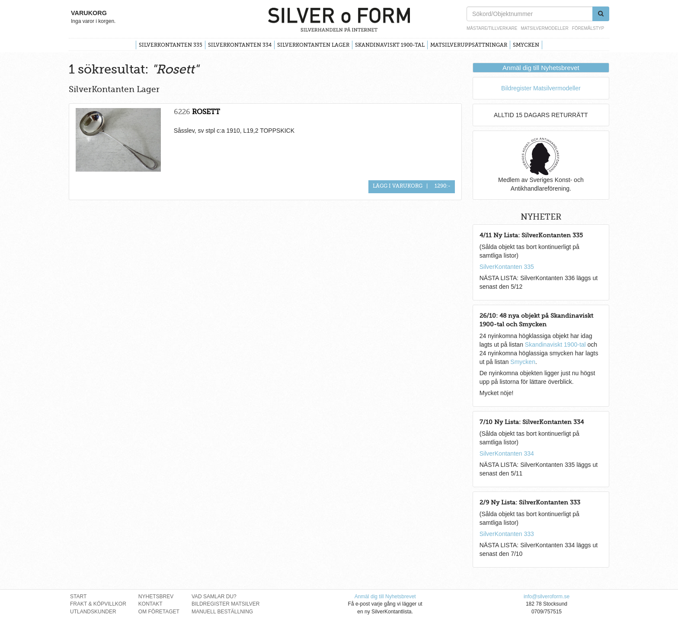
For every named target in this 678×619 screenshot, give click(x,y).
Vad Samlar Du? (214, 596)
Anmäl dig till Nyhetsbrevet (540, 67)
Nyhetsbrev (155, 596)
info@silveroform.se (546, 596)
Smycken (526, 45)
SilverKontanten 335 (170, 45)
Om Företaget (158, 612)
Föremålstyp (588, 28)
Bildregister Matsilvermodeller (541, 88)
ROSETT (206, 112)
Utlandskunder (93, 612)
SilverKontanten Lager (313, 45)
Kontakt (150, 604)
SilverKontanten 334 (240, 45)
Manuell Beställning (222, 612)
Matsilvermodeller (544, 28)
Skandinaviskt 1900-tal (390, 45)
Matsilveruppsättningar (468, 45)
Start (78, 596)
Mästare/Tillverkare (492, 28)
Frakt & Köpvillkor (98, 604)
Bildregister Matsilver (226, 604)
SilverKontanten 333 (507, 533)
